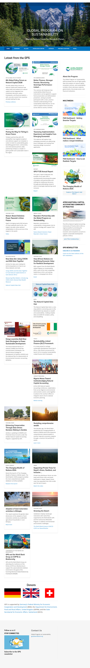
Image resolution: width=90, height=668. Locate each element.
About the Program (70, 77)
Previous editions (11, 102)
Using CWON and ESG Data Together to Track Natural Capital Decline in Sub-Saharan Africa (16, 272)
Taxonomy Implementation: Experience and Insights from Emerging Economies (45, 134)
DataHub (51, 48)
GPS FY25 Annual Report (43, 172)
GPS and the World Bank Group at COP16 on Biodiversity (15, 557)
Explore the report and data (74, 193)
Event (35, 277)
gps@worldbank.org (37, 636)
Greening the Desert (41, 511)
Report (36, 191)
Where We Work (9, 4)
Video (7, 234)
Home (8, 48)
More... (75, 48)
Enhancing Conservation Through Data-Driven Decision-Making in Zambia (16, 428)
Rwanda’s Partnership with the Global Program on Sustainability (44, 218)
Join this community (72, 239)
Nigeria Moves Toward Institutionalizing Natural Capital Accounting (43, 381)
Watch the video (38, 486)
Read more (9, 524)
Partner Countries (63, 48)
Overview (17, 48)
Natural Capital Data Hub (13, 285)
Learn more (37, 443)
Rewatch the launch (11, 483)
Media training (38, 400)
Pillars (26, 48)
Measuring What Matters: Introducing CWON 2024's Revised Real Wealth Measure (17, 280)
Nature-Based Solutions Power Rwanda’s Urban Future (15, 218)
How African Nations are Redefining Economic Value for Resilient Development (44, 261)
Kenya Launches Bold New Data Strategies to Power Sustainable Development (16, 341)
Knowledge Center (38, 48)
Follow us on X (9, 630)
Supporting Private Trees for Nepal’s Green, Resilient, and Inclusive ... (45, 470)
